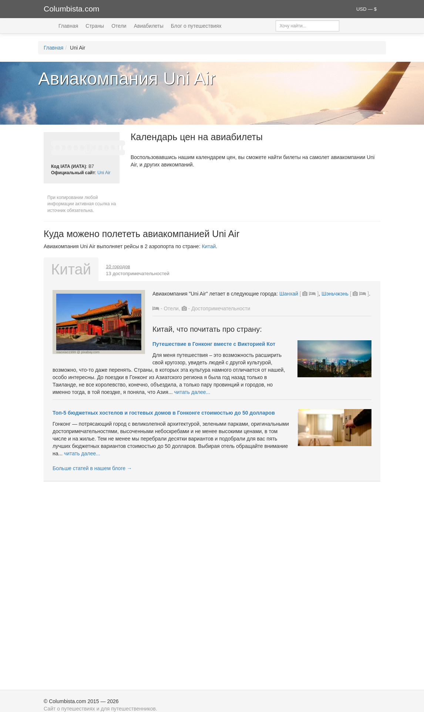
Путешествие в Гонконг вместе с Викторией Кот (213, 344)
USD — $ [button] (366, 9)
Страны (94, 26)
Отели (118, 26)
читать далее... (192, 392)
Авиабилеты (149, 26)
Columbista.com (72, 9)
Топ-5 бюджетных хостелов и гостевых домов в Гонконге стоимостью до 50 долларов (164, 413)
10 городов (118, 266)
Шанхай (288, 294)
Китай (209, 246)
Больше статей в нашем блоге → (92, 468)
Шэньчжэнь (335, 294)
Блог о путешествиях (196, 26)
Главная (68, 26)
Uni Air (103, 172)
